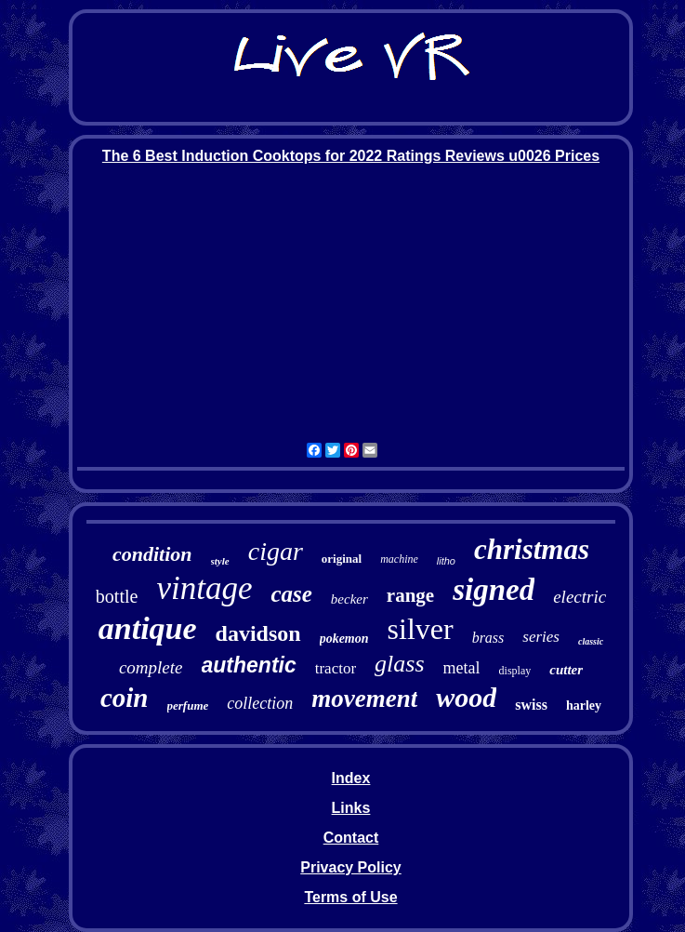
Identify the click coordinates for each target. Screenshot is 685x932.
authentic (249, 665)
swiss (531, 704)
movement (364, 698)
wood (466, 697)
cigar (275, 551)
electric (579, 596)
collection (260, 703)
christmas (531, 549)
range (410, 595)
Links (351, 808)
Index (351, 778)
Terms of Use (350, 897)
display (515, 670)
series (541, 637)
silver (421, 629)
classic (590, 641)
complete (151, 667)
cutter (566, 669)
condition (152, 554)
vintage (204, 588)
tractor (335, 668)
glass (399, 663)
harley (583, 705)
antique (148, 628)
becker (349, 599)
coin (124, 697)
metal (462, 668)
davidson (258, 633)
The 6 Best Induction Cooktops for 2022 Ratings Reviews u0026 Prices (350, 156)
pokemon (344, 639)
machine (399, 559)
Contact (351, 837)
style (220, 560)
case (290, 593)
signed (493, 589)
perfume (188, 705)
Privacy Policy (351, 867)
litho (446, 560)
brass (488, 638)
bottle (117, 596)
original (342, 559)
